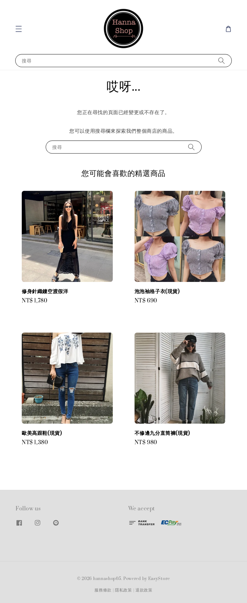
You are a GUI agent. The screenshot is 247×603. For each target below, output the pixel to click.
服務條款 (103, 590)
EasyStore (159, 579)
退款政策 (144, 590)
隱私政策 (123, 590)
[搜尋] (221, 60)
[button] (18, 29)
